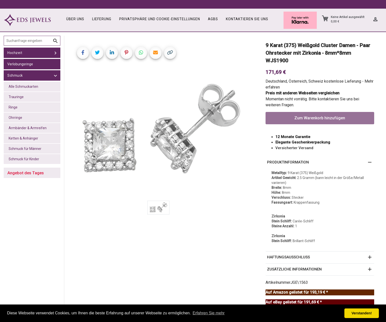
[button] (320, 162)
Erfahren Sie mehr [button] (209, 313)
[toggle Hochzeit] (55, 53)
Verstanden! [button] (362, 313)
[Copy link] (170, 53)
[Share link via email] (156, 53)
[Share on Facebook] (83, 53)
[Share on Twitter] (97, 53)
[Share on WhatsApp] (141, 53)
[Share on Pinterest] (126, 53)
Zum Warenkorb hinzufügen (319, 118)
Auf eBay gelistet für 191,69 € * (294, 302)
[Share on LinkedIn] (112, 53)
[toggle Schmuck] (55, 75)
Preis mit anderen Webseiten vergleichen (302, 93)
